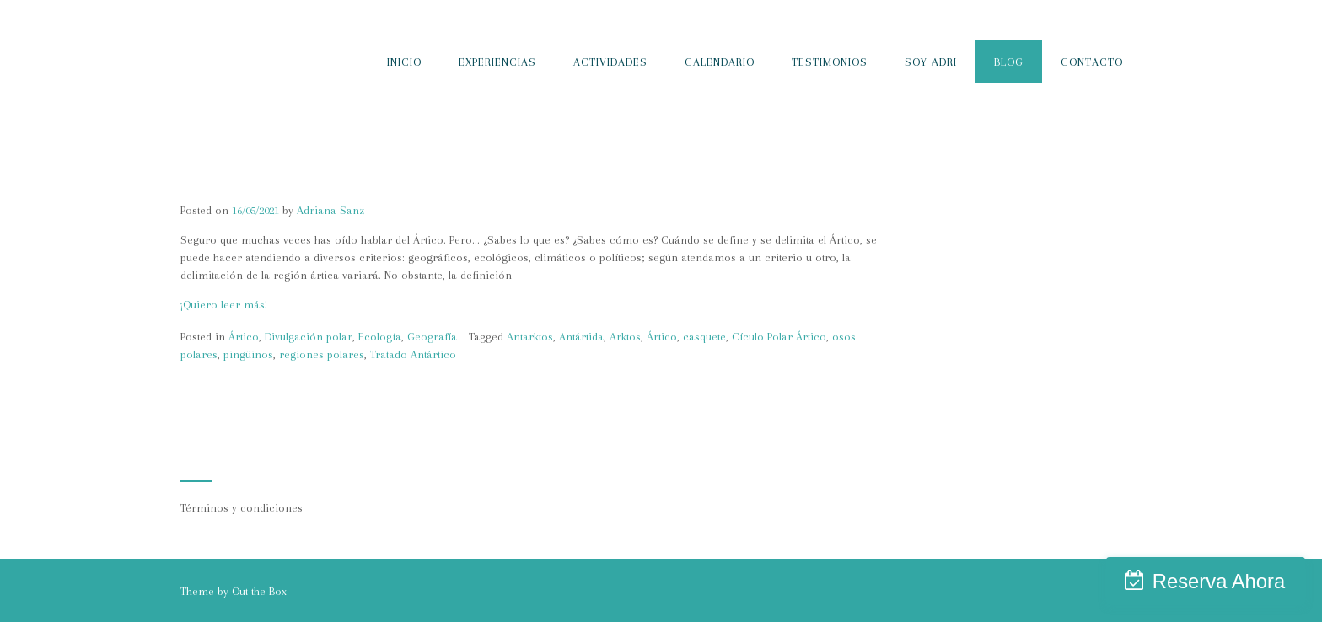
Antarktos (530, 336)
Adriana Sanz (330, 210)
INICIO (404, 62)
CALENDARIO (720, 62)
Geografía (432, 336)
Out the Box (259, 591)
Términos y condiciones (241, 507)
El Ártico (216, 185)
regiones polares (321, 354)
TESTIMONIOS (830, 62)
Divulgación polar (308, 336)
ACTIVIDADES (610, 62)
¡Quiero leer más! (223, 304)
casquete (704, 336)
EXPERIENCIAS (497, 62)
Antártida (581, 336)
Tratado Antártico (413, 354)
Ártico (243, 336)
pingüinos (248, 354)
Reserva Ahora (1219, 581)
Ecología (379, 336)
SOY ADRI (931, 62)
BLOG (1009, 62)
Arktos (625, 336)
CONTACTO (1092, 62)
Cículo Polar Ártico (779, 336)
